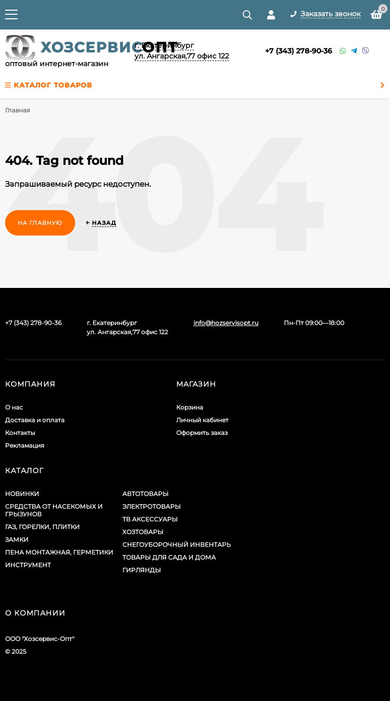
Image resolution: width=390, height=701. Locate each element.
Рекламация (24, 445)
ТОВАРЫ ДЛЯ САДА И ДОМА (169, 557)
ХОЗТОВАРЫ (143, 532)
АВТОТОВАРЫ (145, 494)
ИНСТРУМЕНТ (28, 565)
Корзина (189, 407)
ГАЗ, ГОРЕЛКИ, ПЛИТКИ (42, 527)
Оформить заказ (202, 432)
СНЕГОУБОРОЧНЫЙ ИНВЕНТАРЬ (176, 544)
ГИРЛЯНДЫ (141, 570)
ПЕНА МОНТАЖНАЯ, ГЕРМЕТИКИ (59, 552)
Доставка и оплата (34, 420)
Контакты (20, 432)
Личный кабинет (202, 420)
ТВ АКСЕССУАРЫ (150, 519)
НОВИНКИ (22, 494)
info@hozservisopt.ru (225, 323)
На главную (40, 222)
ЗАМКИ (16, 539)
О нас (14, 407)
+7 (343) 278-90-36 (298, 50)
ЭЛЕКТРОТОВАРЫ (151, 506)
